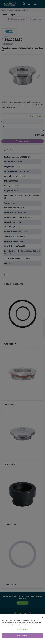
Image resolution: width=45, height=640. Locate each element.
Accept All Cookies (22, 636)
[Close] (42, 617)
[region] (22, 627)
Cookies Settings (22, 629)
